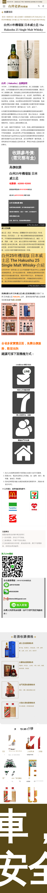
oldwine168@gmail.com (17, 599)
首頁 (3, 17)
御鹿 (42, 665)
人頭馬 (31, 665)
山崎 (23, 650)
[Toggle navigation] (4, 6)
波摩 (41, 647)
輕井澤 (34, 650)
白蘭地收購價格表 (26, 662)
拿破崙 (27, 668)
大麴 (24, 690)
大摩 (37, 647)
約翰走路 (32, 647)
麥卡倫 (21, 647)
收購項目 (10, 17)
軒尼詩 (26, 665)
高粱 (20, 690)
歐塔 (39, 665)
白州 (26, 650)
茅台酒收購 (22, 706)
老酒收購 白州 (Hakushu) (33, 17)
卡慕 (35, 665)
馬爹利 (21, 665)
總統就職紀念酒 (31, 690)
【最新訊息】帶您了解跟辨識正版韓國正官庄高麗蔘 (28, 2)
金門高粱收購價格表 (27, 685)
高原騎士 (26, 647)
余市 (30, 650)
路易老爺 (21, 668)
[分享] (43, 6)
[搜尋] (39, 6)
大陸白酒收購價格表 (27, 703)
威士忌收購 (19, 17)
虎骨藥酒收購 (30, 706)
